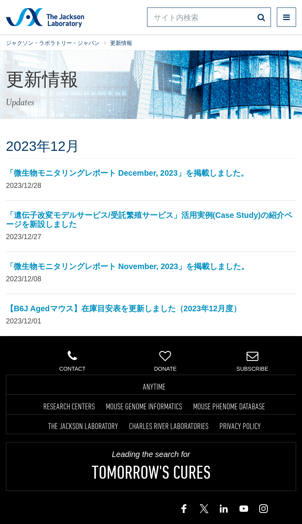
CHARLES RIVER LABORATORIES (168, 426)
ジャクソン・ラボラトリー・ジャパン (52, 43)
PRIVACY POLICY (240, 426)
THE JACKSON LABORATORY (83, 426)
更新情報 (121, 43)
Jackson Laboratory (45, 17)
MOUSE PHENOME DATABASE (229, 406)
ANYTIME (154, 386)
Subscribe (252, 361)
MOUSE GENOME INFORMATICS (144, 406)
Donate (165, 361)
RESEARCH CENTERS (69, 406)
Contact (73, 361)
